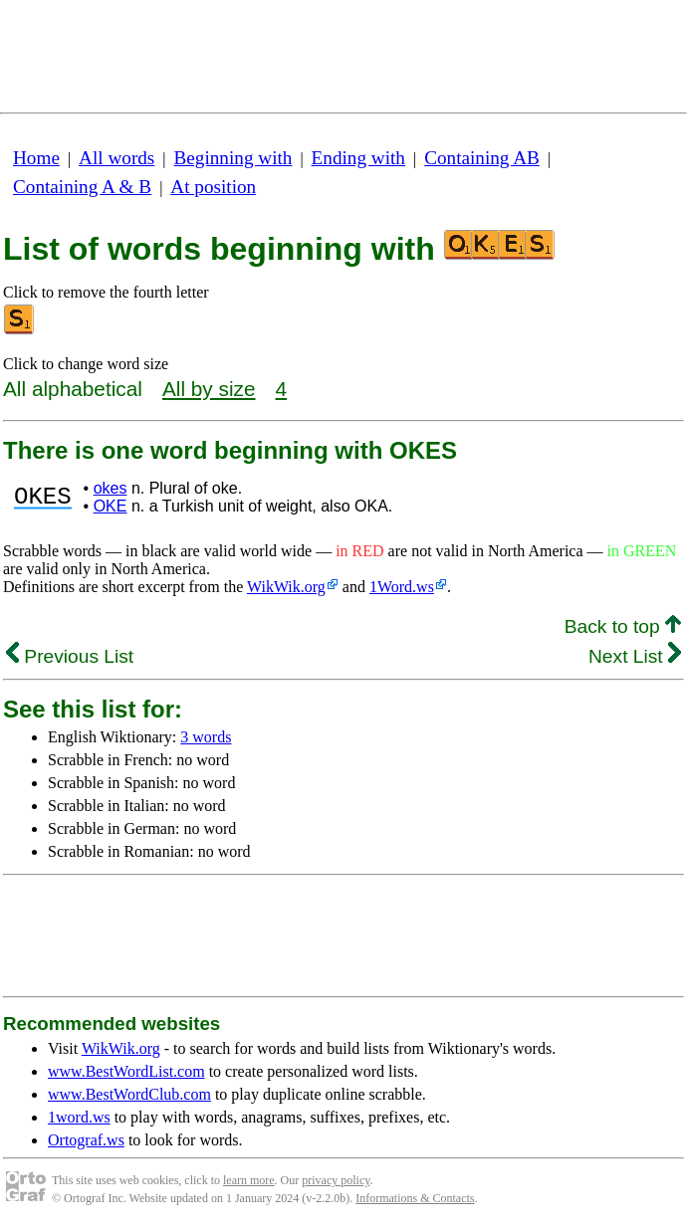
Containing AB (482, 157)
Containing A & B (82, 186)
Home (36, 157)
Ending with (358, 157)
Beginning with (233, 157)
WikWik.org (286, 586)
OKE (110, 506)
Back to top (623, 626)
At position (213, 186)
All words (116, 157)
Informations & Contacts (414, 1198)
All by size (209, 388)
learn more (249, 1180)
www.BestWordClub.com (129, 1094)
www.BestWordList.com (126, 1071)
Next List (634, 656)
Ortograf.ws (86, 1139)
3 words (205, 736)
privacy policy (335, 1180)
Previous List (69, 656)
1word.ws (79, 1117)
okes (110, 488)
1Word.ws (401, 586)
